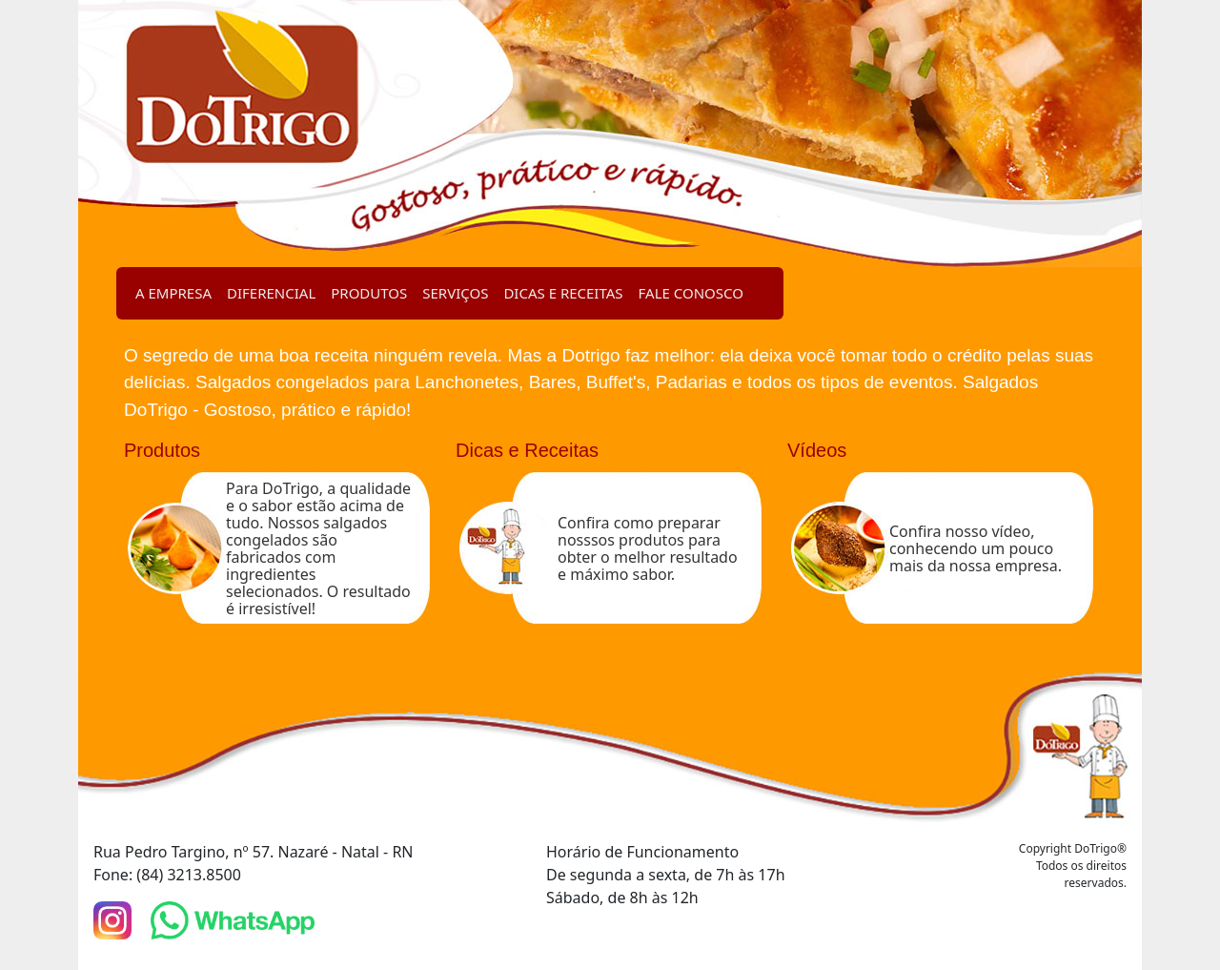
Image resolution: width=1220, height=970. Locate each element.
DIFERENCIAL (271, 292)
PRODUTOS (369, 292)
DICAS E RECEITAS (562, 292)
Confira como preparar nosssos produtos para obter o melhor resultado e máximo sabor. (648, 548)
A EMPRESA (173, 292)
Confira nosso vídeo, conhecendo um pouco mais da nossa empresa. (975, 548)
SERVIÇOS (455, 292)
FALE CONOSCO (691, 292)
